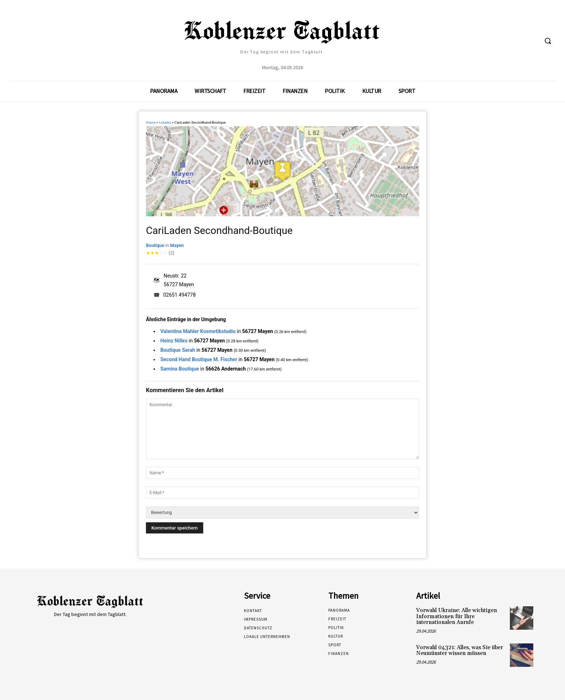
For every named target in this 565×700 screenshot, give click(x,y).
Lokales (165, 122)
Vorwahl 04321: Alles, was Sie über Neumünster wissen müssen (459, 650)
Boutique (155, 245)
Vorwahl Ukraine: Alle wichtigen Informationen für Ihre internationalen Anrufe (456, 616)
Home (150, 122)
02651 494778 (179, 295)
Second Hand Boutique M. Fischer (198, 359)
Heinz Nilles (173, 341)
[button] (547, 40)
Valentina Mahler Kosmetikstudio (198, 331)
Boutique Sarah (177, 350)
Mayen (177, 245)
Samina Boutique (179, 369)
